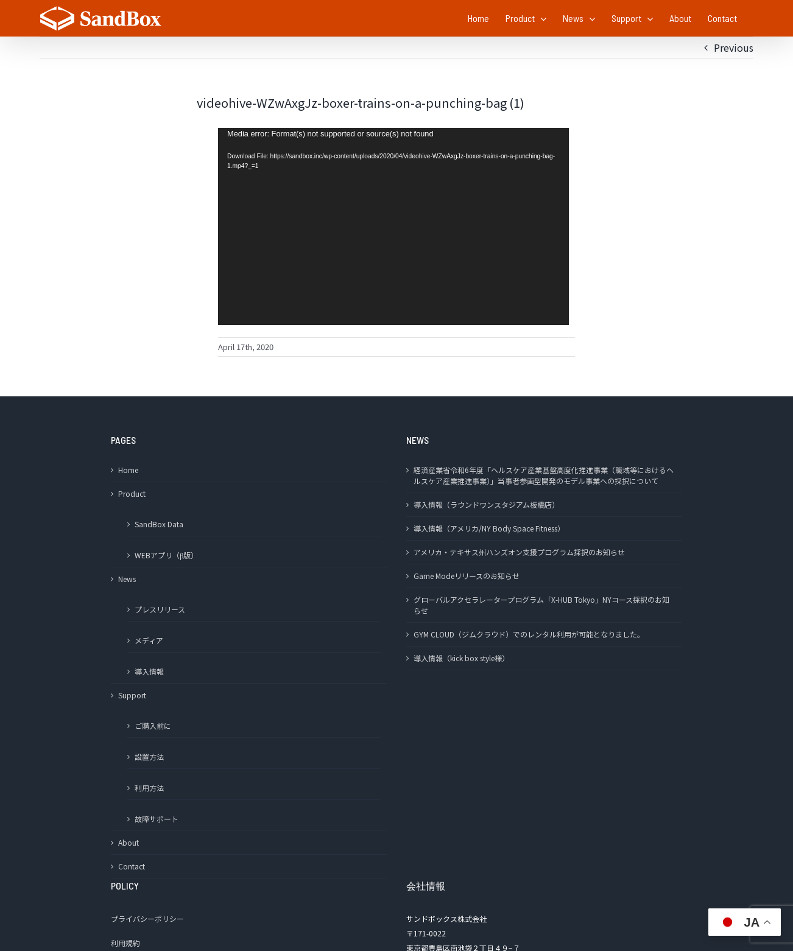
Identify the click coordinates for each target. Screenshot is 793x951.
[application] (393, 226)
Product (132, 493)
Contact (131, 866)
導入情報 (149, 671)
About (128, 842)
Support (132, 695)
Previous (733, 47)
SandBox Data (159, 524)
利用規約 (125, 943)
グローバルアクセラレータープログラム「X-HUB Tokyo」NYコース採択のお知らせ (541, 605)
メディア (149, 640)
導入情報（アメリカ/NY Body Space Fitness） (489, 528)
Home (128, 470)
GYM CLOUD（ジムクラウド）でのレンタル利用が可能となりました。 (529, 634)
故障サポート (156, 818)
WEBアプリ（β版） (166, 555)
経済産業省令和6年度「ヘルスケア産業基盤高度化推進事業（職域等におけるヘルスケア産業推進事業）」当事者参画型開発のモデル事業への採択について (544, 475)
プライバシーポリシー (147, 918)
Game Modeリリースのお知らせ (467, 575)
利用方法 (149, 787)
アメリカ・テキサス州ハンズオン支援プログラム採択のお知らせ (519, 552)
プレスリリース (160, 609)
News (127, 579)
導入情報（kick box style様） (461, 658)
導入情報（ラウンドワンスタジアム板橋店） (486, 504)
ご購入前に (153, 725)
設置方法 (149, 756)
